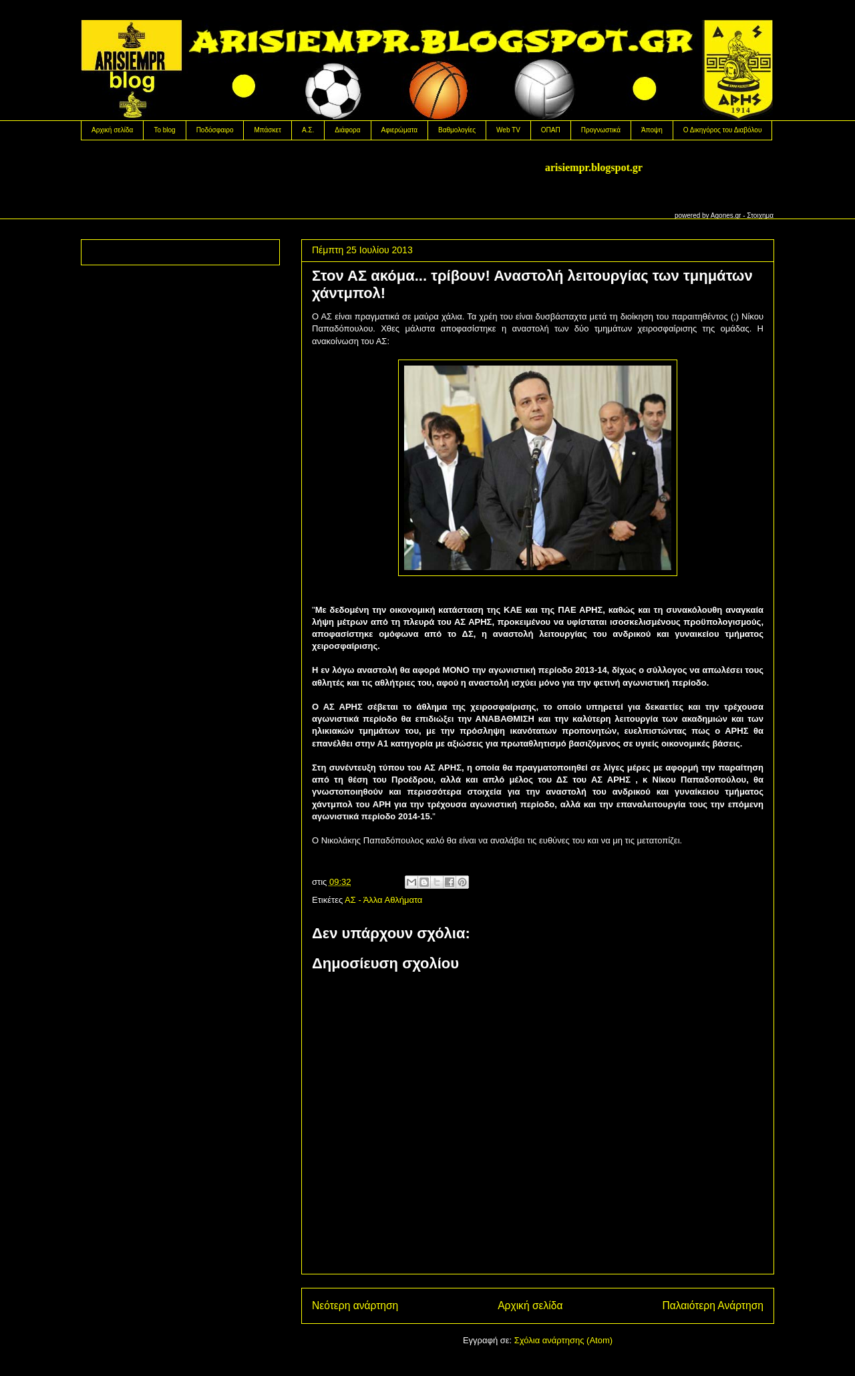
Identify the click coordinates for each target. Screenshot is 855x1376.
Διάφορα (347, 130)
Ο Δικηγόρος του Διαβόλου (722, 130)
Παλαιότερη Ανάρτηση (712, 1305)
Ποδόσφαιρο (215, 130)
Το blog (164, 130)
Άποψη (652, 130)
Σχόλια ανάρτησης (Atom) (563, 1340)
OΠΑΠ (550, 130)
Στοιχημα (760, 215)
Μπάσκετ (267, 130)
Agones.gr (726, 215)
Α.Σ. (308, 130)
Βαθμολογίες (457, 130)
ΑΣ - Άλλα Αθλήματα (383, 900)
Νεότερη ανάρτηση (355, 1305)
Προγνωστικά (601, 130)
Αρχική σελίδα (112, 130)
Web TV (508, 130)
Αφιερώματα (399, 130)
